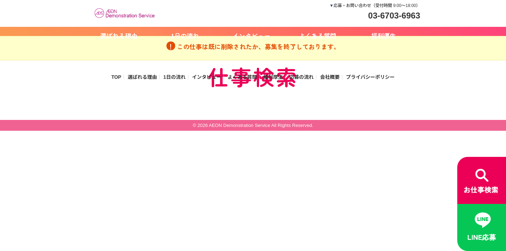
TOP (116, 77)
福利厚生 (383, 35)
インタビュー (251, 35)
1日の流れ (185, 35)
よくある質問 (317, 35)
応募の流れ (301, 77)
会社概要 (330, 77)
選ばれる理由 (119, 35)
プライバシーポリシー (370, 77)
